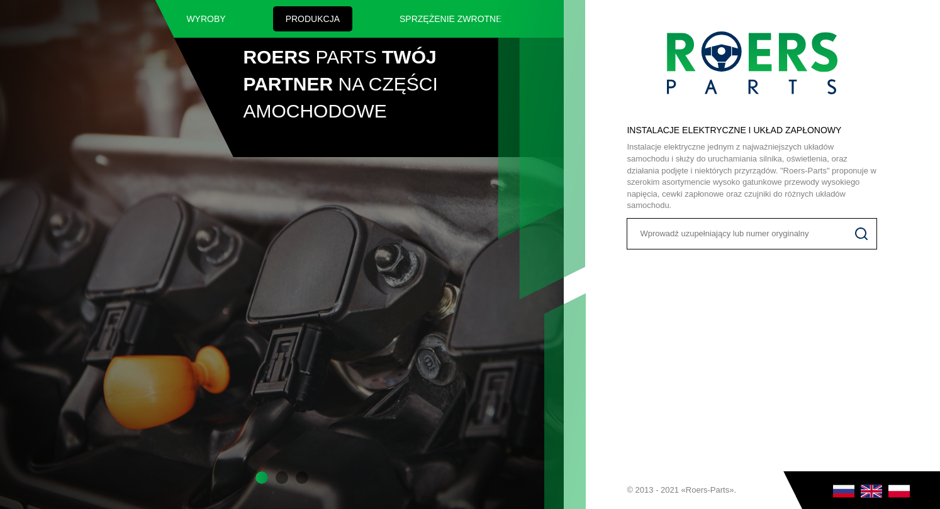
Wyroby (205, 19)
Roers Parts (751, 62)
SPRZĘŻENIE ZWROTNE (451, 19)
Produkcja (313, 19)
